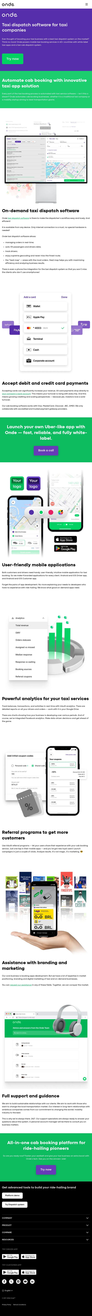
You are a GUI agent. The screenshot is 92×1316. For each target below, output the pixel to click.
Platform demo (12, 1195)
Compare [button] (7, 1232)
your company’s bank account (16, 394)
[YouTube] (25, 1282)
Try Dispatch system (14, 1205)
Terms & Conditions (19, 1304)
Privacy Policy (6, 1304)
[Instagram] (18, 1282)
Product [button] (7, 1225)
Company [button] (7, 1218)
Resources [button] (8, 1240)
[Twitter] (11, 1282)
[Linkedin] (32, 1282)
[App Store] (29, 1256)
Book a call (46, 450)
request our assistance (21, 985)
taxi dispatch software (18, 218)
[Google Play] (10, 1256)
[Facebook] (4, 1282)
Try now (13, 59)
